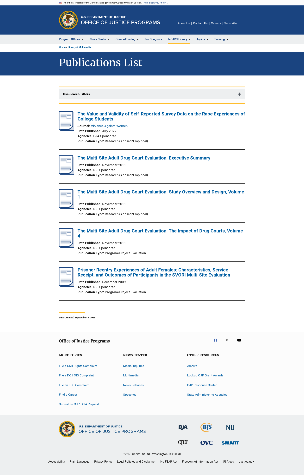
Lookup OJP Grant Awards (205, 375)
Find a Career (68, 394)
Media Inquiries (133, 366)
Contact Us (200, 23)
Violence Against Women (109, 126)
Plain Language (79, 461)
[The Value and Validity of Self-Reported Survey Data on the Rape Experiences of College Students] (66, 130)
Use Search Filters (76, 94)
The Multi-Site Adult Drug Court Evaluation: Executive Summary (144, 158)
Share (245, 26)
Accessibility (56, 461)
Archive (192, 366)
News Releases (133, 385)
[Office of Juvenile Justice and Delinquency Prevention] (183, 446)
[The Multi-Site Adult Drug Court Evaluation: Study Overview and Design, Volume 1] (66, 208)
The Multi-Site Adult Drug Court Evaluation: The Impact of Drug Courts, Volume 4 (160, 233)
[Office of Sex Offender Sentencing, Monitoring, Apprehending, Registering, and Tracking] (230, 445)
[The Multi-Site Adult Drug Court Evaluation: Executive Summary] (66, 174)
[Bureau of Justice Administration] (183, 430)
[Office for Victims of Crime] (206, 445)
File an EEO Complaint (74, 385)
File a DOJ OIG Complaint (76, 375)
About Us (184, 23)
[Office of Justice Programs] (68, 19)
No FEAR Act (168, 461)
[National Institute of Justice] (230, 430)
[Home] (120, 20)
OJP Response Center (202, 385)
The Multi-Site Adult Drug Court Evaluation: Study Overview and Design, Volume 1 (161, 194)
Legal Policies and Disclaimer (136, 461)
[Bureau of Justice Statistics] (206, 432)
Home (62, 47)
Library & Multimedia (79, 47)
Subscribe (230, 23)
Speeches (129, 394)
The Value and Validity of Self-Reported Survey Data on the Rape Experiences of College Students (161, 116)
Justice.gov (246, 461)
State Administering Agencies (207, 394)
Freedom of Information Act (200, 461)
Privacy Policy (103, 461)
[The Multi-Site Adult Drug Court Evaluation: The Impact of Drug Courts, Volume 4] (66, 247)
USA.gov (228, 461)
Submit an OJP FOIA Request (79, 404)
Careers (216, 23)
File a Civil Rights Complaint (78, 366)
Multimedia (131, 375)
